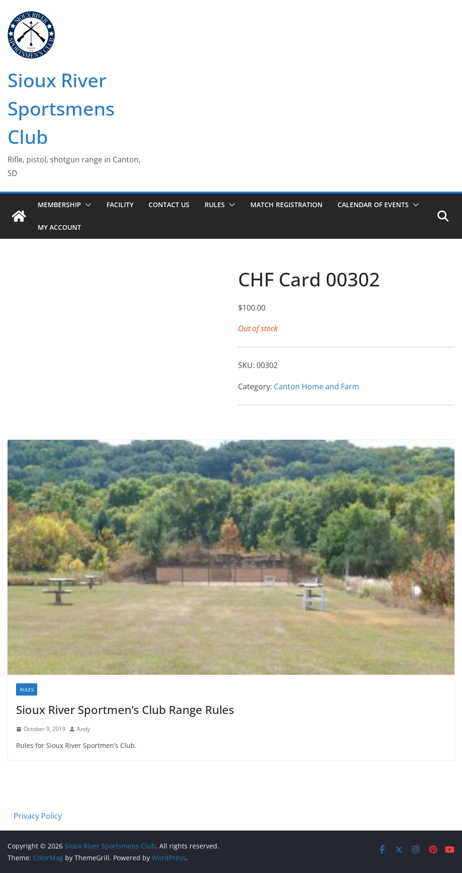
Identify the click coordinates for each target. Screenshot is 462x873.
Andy (83, 729)
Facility (120, 204)
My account (59, 227)
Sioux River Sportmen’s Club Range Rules (125, 709)
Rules (215, 204)
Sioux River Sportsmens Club (61, 108)
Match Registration (286, 204)
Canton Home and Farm (316, 386)
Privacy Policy (38, 816)
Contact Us (169, 204)
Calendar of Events (373, 204)
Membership (59, 204)
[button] (86, 204)
